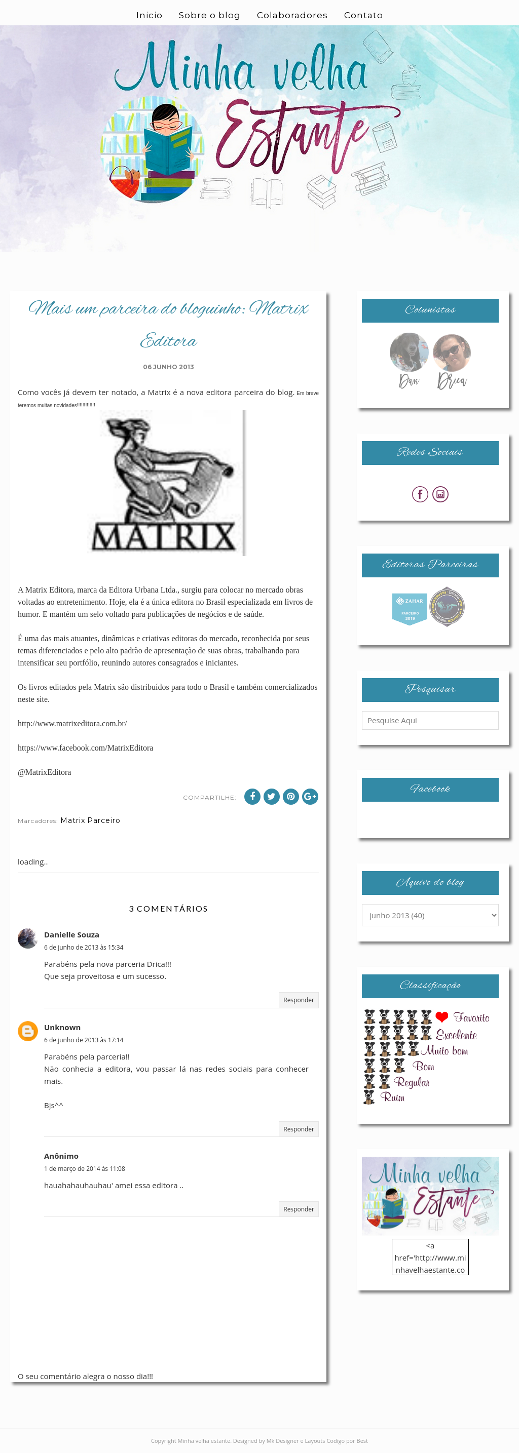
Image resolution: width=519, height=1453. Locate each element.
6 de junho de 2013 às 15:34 (83, 947)
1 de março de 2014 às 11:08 (84, 1168)
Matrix (72, 820)
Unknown (62, 1027)
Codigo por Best (347, 1440)
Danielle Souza (71, 934)
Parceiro (104, 820)
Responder (298, 1000)
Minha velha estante (204, 1440)
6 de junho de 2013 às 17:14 (83, 1040)
